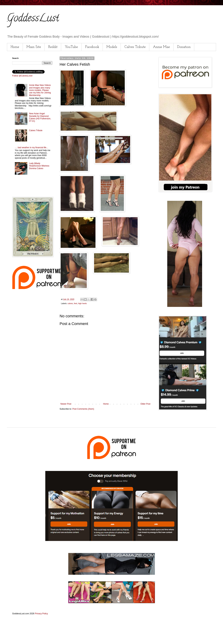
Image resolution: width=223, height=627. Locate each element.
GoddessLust (33, 19)
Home (15, 47)
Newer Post (65, 404)
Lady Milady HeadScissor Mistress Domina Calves (39, 166)
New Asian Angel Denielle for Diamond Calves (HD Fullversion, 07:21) (40, 117)
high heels (82, 303)
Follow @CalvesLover (22, 76)
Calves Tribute (135, 47)
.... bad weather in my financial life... (31, 147)
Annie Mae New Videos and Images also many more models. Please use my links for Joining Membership (40, 90)
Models (111, 47)
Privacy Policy (41, 613)
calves (70, 303)
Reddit (52, 47)
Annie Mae (161, 47)
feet (75, 303)
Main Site (33, 47)
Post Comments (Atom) (83, 409)
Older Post (145, 404)
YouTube (71, 47)
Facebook (92, 47)
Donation (184, 47)
